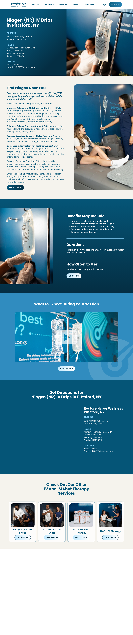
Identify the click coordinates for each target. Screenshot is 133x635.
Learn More (22, 537)
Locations (76, 4)
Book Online (15, 187)
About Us (63, 4)
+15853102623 (13, 64)
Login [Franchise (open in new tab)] (104, 4)
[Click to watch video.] (66, 337)
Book (115, 4)
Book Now (74, 275)
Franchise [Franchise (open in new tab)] (89, 4)
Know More (48, 4)
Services (35, 4)
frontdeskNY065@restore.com (21, 67)
